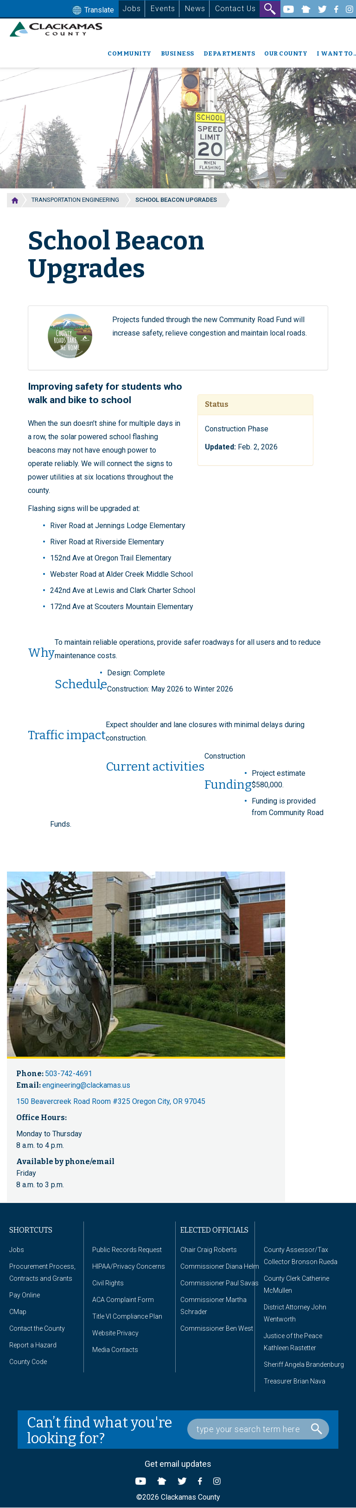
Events (163, 8)
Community (130, 53)
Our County (285, 53)
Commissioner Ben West (216, 1328)
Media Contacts (115, 1349)
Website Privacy (115, 1333)
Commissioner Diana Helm (219, 1266)
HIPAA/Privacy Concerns (128, 1266)
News (195, 8)
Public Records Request (127, 1249)
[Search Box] (258, 1429)
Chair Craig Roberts (208, 1249)
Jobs (131, 8)
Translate (92, 11)
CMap (17, 1311)
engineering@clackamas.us (86, 1085)
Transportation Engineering (75, 199)
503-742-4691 (68, 1073)
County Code (28, 1361)
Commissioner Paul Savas (219, 1283)
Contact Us (235, 8)
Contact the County (37, 1328)
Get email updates (178, 1464)
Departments (229, 53)
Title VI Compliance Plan (127, 1316)
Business (177, 53)
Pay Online (24, 1295)
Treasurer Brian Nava (294, 1381)
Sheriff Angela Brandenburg (304, 1364)
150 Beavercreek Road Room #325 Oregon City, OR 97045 (110, 1101)
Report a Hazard (33, 1345)
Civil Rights (108, 1283)
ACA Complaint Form (123, 1299)
